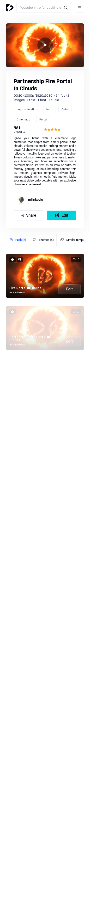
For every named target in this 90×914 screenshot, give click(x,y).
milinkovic (35, 199)
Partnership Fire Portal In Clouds (29, 338)
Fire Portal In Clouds (25, 288)
